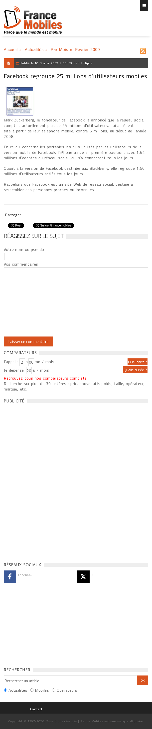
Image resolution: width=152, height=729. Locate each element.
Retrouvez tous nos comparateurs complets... (47, 378)
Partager (13, 215)
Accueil (11, 50)
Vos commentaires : (22, 264)
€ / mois (40, 370)
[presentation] (45, 324)
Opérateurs (67, 690)
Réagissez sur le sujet (34, 235)
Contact (36, 709)
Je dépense (14, 370)
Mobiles (42, 690)
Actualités (34, 50)
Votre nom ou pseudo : (25, 249)
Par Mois (59, 50)
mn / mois (44, 361)
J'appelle (11, 361)
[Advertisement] (41, 481)
